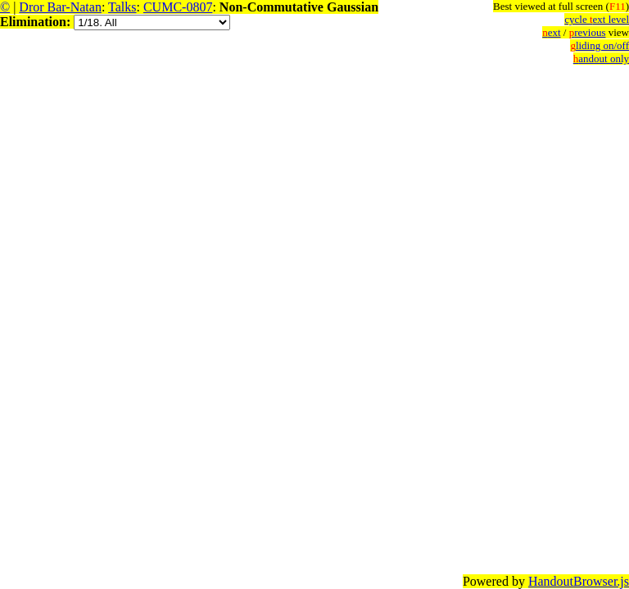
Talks (122, 7)
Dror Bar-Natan (60, 7)
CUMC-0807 (177, 7)
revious (587, 32)
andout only (601, 58)
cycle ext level (596, 19)
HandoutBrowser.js (578, 581)
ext (551, 32)
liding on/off (599, 45)
